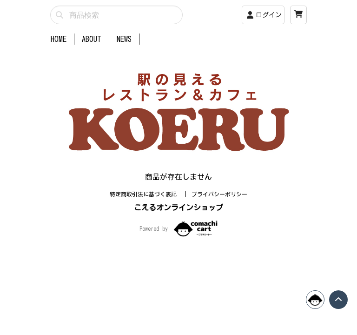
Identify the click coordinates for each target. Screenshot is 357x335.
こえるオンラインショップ (178, 207)
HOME (58, 39)
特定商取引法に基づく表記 (145, 194)
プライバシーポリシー (219, 194)
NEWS (124, 39)
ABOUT (91, 39)
